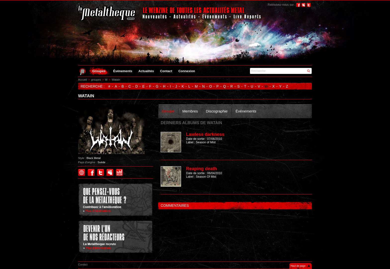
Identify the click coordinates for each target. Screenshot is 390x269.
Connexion (186, 71)
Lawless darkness (205, 134)
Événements (122, 71)
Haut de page (298, 266)
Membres (190, 111)
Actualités (146, 71)
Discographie (217, 111)
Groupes (98, 71)
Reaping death (201, 168)
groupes (96, 79)
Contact (166, 71)
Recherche (258, 71)
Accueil (82, 79)
